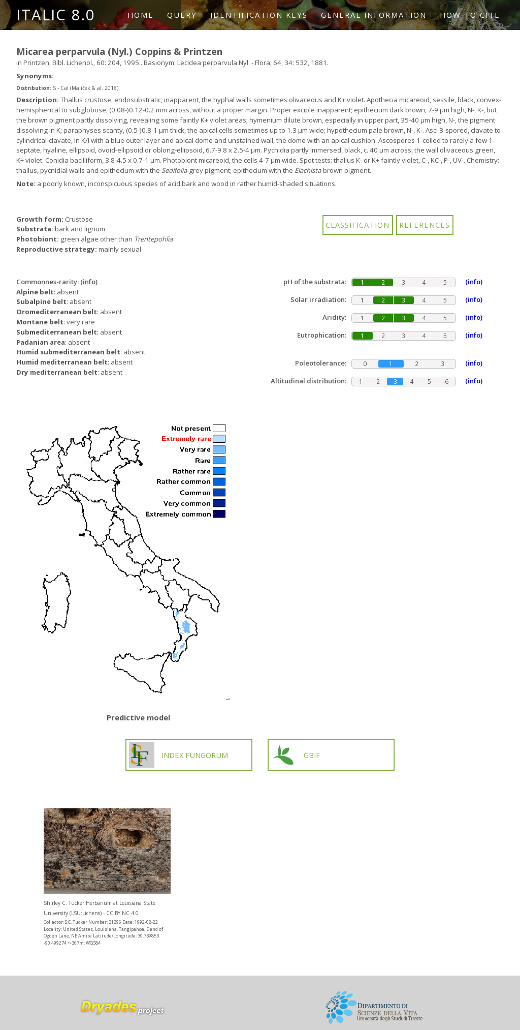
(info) (89, 281)
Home (140, 15)
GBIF (295, 755)
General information (374, 15)
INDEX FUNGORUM (179, 755)
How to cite (470, 15)
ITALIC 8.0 (55, 15)
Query (182, 15)
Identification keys (259, 15)
